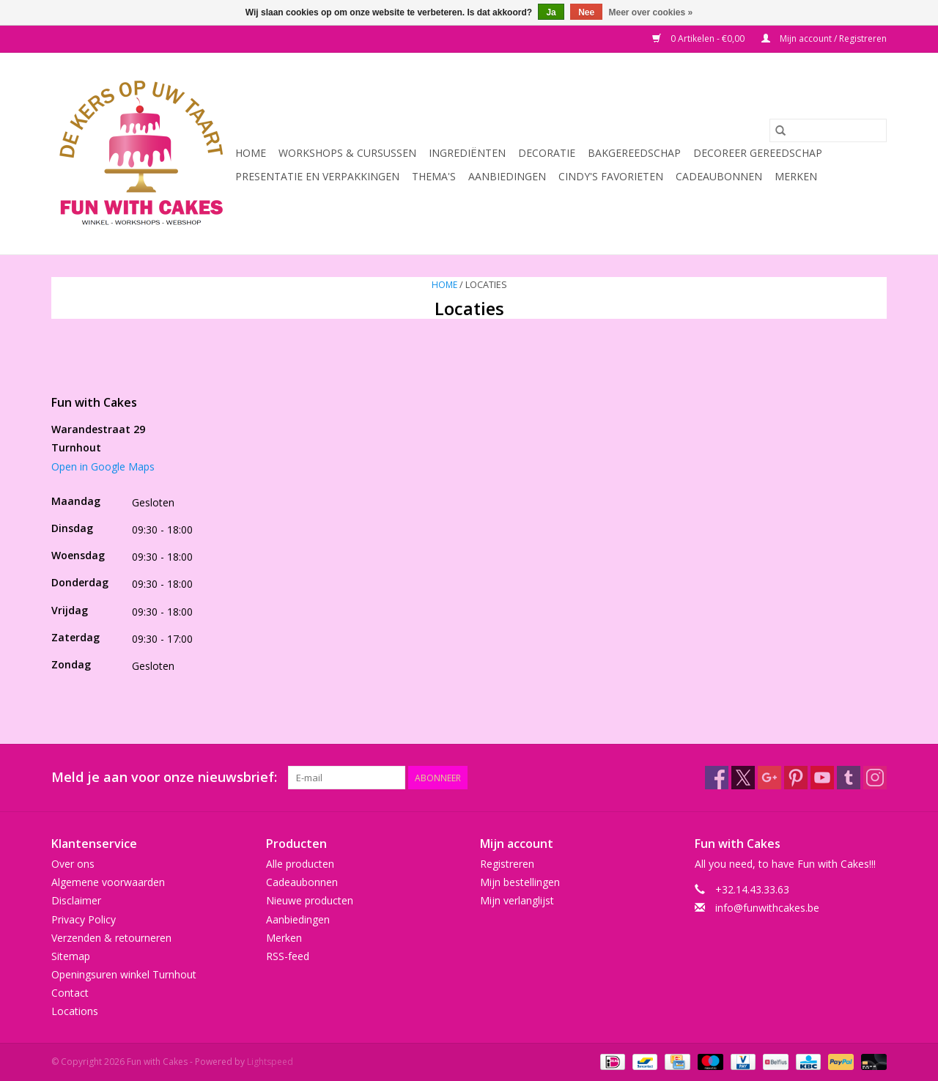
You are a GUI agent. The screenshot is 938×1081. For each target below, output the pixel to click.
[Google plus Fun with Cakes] (769, 777)
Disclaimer (76, 900)
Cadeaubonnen (719, 176)
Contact (70, 993)
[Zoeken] (828, 130)
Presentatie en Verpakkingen (317, 176)
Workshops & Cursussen (347, 153)
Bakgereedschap (634, 153)
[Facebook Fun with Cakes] (716, 777)
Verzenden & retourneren (111, 938)
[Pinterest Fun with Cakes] (796, 777)
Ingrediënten (467, 153)
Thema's (434, 176)
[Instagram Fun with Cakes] (875, 777)
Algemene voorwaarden (108, 882)
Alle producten (300, 864)
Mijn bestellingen (520, 882)
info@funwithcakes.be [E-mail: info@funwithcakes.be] (767, 908)
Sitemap (70, 956)
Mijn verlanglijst (517, 900)
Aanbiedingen (507, 176)
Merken (796, 176)
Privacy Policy (83, 919)
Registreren (507, 864)
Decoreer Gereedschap (757, 153)
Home (250, 153)
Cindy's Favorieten (610, 176)
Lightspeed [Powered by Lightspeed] (270, 1061)
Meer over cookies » (651, 12)
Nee (586, 12)
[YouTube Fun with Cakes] (822, 777)
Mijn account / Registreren (824, 38)
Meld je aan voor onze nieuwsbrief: (164, 777)
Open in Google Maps (103, 466)
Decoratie (546, 153)
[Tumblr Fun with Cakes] (848, 777)
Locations (74, 1011)
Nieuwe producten (309, 900)
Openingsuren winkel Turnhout (123, 974)
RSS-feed (287, 956)
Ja (550, 12)
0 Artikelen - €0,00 (699, 38)
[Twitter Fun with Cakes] (743, 777)
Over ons (73, 864)
